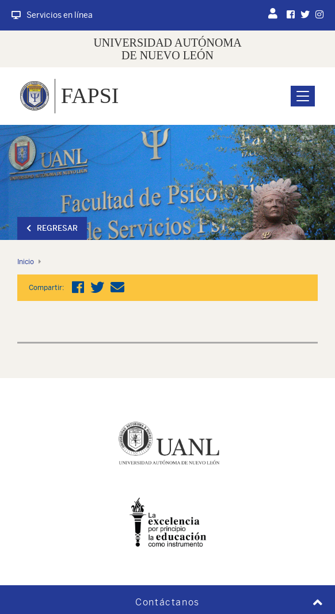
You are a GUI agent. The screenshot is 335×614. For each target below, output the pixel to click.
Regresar (52, 228)
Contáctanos (167, 602)
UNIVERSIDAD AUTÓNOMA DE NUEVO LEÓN (167, 49)
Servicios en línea (52, 15)
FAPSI (90, 95)
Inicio (25, 262)
